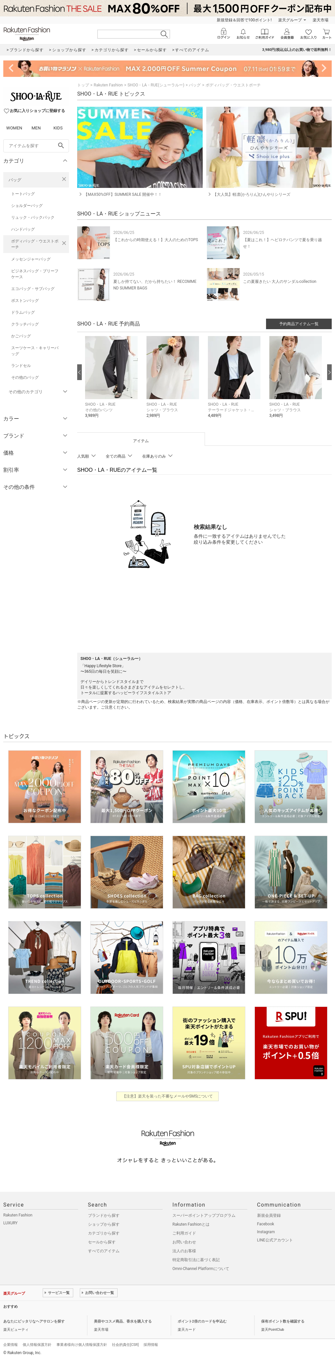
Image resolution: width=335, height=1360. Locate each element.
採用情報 (151, 1345)
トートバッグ (23, 194)
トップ (83, 85)
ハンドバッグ (23, 229)
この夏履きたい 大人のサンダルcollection (279, 281)
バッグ (15, 179)
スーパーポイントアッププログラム (203, 1215)
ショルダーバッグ (27, 205)
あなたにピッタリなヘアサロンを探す (34, 1321)
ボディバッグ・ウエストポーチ (34, 244)
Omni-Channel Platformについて (200, 1268)
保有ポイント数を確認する (282, 1321)
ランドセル (21, 365)
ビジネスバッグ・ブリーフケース (34, 274)
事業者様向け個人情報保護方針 (81, 1345)
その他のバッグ (25, 377)
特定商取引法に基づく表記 (196, 1260)
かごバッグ (21, 336)
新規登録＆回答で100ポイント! (244, 20)
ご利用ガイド (184, 1233)
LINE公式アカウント (275, 1240)
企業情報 (10, 1345)
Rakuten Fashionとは (191, 1224)
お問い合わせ (184, 1242)
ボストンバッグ (25, 300)
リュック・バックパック (33, 217)
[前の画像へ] (79, 372)
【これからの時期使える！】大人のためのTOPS (155, 240)
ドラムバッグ (23, 312)
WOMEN (14, 127)
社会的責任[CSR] (125, 1345)
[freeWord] (36, 145)
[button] (112, 382)
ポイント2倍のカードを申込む (202, 1321)
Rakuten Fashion (108, 85)
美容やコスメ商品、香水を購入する (123, 1321)
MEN (36, 127)
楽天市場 (320, 20)
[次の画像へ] (329, 372)
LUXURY (10, 1223)
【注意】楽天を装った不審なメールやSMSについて (167, 1096)
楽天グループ (290, 20)
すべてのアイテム (104, 1251)
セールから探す (102, 1242)
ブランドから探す (104, 1215)
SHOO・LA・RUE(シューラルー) (155, 85)
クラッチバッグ (25, 324)
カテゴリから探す (104, 1233)
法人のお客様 (184, 1251)
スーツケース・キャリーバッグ (34, 351)
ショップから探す (104, 1224)
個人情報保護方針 (37, 1345)
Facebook (265, 1224)
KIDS (58, 127)
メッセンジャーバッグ (31, 259)
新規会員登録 (269, 1215)
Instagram (266, 1232)
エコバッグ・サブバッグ (33, 288)
